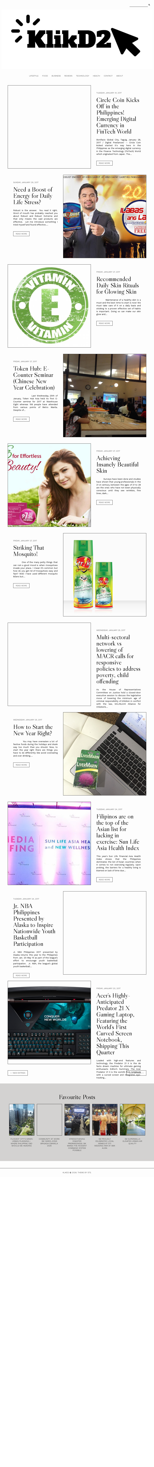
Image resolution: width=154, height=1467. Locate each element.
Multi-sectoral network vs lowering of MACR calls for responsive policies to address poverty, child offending (118, 659)
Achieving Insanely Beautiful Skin (117, 464)
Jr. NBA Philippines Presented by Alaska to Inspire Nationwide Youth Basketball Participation (34, 925)
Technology (82, 76)
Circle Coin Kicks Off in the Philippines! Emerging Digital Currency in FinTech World (117, 115)
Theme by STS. (84, 1172)
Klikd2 (66, 1172)
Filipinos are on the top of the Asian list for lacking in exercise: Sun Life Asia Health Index (117, 832)
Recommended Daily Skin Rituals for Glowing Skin (117, 285)
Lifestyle (33, 76)
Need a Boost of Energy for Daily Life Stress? (32, 195)
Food (45, 76)
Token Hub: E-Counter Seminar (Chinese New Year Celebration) (34, 377)
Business (56, 76)
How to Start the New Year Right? (33, 730)
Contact (108, 76)
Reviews (68, 76)
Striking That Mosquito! (28, 551)
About (119, 76)
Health (96, 76)
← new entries (17, 1073)
